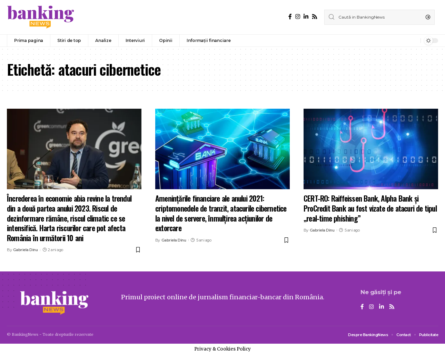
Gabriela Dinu (25, 249)
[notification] (413, 40)
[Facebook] (290, 16)
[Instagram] (298, 16)
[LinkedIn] (306, 16)
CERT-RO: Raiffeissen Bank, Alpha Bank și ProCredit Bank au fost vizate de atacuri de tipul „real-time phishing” (370, 208)
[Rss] (314, 16)
